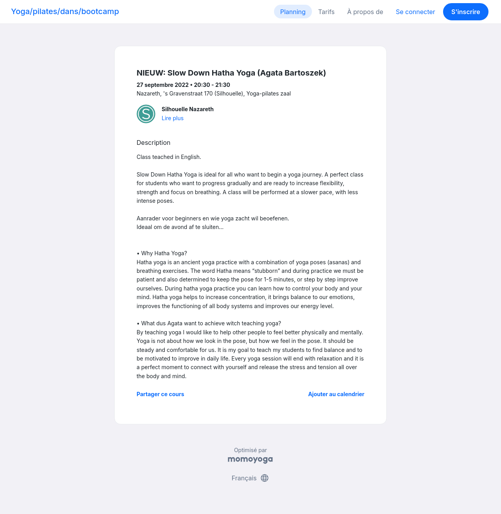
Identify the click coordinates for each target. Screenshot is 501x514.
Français (251, 478)
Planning (293, 12)
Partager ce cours (160, 394)
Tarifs (326, 12)
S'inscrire (465, 12)
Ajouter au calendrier (336, 394)
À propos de (365, 12)
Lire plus (173, 118)
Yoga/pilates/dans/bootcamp (65, 11)
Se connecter (415, 12)
